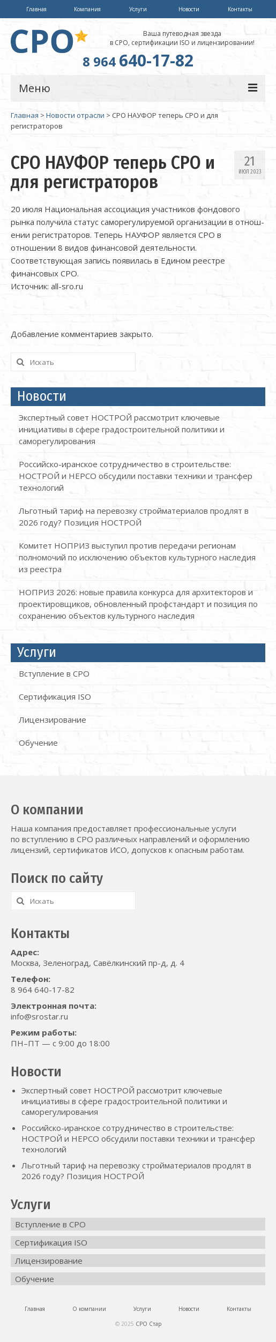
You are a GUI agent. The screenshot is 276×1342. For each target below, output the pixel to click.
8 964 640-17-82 (42, 989)
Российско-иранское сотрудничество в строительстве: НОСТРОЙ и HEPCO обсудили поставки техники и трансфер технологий (135, 476)
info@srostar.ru (39, 1016)
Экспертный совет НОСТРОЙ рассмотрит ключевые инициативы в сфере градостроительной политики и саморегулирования (122, 429)
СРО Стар (148, 1324)
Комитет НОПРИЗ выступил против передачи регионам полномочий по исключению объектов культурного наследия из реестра (137, 557)
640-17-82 (138, 60)
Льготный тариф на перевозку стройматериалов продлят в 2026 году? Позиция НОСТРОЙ (136, 1170)
